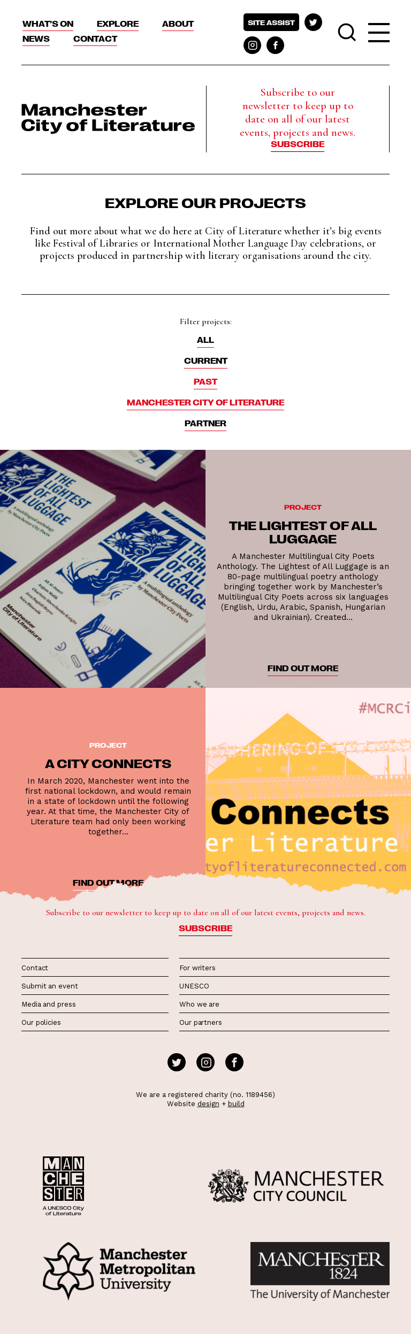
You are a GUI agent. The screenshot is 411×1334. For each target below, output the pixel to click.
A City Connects (108, 762)
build (236, 1104)
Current (205, 360)
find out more (303, 668)
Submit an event (49, 986)
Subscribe (297, 144)
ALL (205, 339)
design (208, 1104)
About (178, 23)
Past (205, 381)
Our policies (41, 1022)
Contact (95, 38)
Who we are (199, 1004)
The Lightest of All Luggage (303, 531)
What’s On (47, 23)
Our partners (200, 1022)
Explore (118, 23)
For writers (197, 968)
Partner (205, 423)
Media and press (48, 1004)
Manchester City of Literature (205, 402)
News (36, 38)
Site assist (271, 22)
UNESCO (194, 986)
